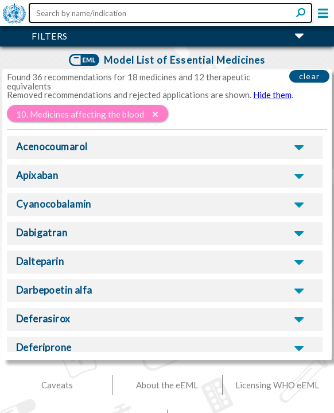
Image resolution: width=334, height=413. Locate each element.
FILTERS (50, 35)
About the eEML (167, 385)
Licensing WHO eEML (277, 385)
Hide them (272, 94)
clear (309, 76)
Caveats (57, 385)
